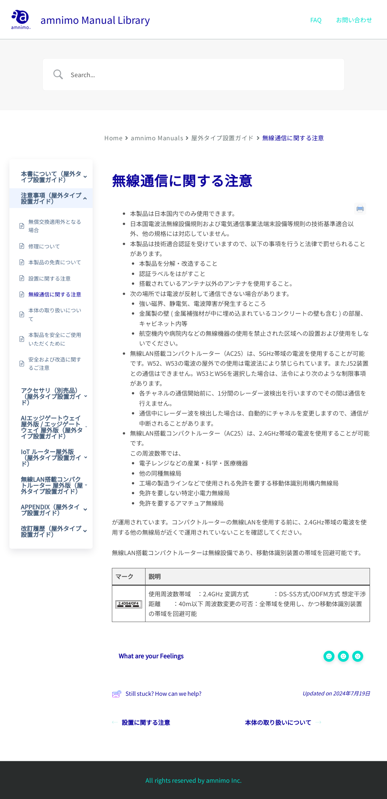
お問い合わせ (355, 19)
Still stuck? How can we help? (156, 694)
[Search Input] (203, 74)
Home (113, 137)
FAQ (319, 19)
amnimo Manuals (157, 137)
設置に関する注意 (141, 722)
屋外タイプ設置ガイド (222, 137)
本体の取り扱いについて (283, 722)
